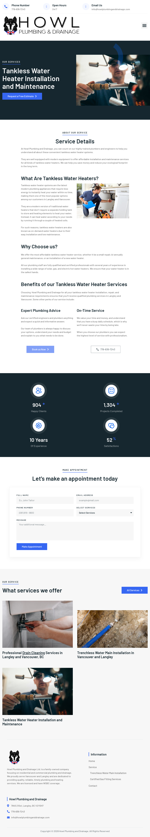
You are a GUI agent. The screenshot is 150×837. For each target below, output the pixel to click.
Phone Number (21, 5)
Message (21, 520)
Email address (84, 495)
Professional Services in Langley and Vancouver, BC (32, 655)
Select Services (85, 508)
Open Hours (59, 5)
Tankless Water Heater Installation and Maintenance (32, 722)
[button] (144, 25)
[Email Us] (85, 6)
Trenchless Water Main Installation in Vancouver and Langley (105, 655)
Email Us (97, 5)
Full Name (23, 495)
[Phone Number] (5, 6)
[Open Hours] (46, 6)
